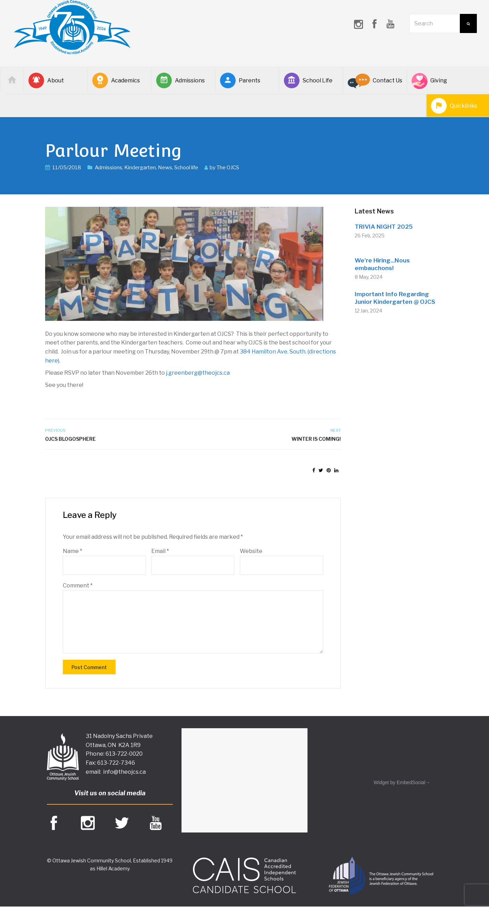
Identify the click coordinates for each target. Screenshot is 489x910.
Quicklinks (454, 106)
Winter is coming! (316, 439)
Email (160, 551)
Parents (240, 80)
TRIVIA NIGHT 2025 (384, 226)
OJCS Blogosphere (70, 439)
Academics (116, 80)
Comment (78, 585)
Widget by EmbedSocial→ (402, 782)
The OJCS (228, 167)
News (165, 167)
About (46, 80)
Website (251, 551)
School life (186, 167)
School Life (308, 80)
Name (72, 551)
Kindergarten (140, 167)
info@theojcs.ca (124, 772)
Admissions (180, 80)
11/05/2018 (66, 167)
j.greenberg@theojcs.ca (198, 372)
